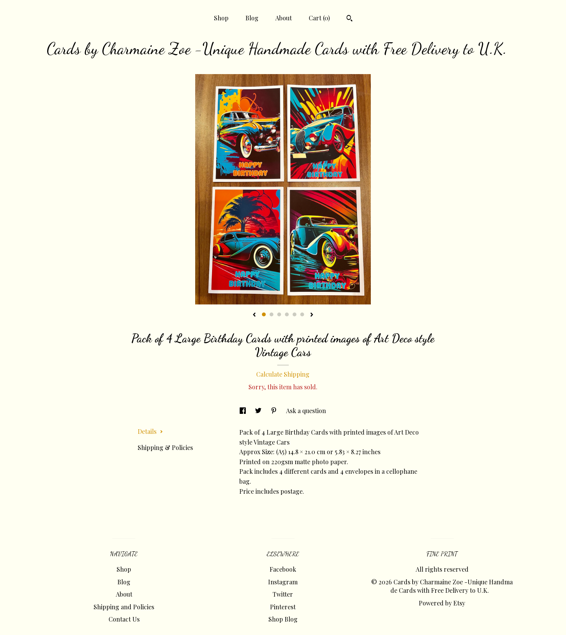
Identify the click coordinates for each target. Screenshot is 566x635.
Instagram (283, 582)
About (283, 18)
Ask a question (306, 411)
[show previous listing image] (254, 315)
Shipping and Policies (124, 607)
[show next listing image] (312, 315)
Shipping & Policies (165, 447)
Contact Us (124, 619)
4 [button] (287, 314)
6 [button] (302, 314)
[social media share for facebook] (243, 411)
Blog (251, 18)
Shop (221, 18)
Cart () (319, 18)
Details (150, 431)
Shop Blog (283, 619)
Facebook (283, 569)
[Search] (349, 19)
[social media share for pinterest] (274, 411)
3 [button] (279, 314)
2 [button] (271, 314)
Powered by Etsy (442, 603)
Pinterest (283, 607)
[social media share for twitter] (259, 411)
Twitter (283, 594)
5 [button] (294, 314)
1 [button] (264, 314)
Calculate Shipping (282, 374)
